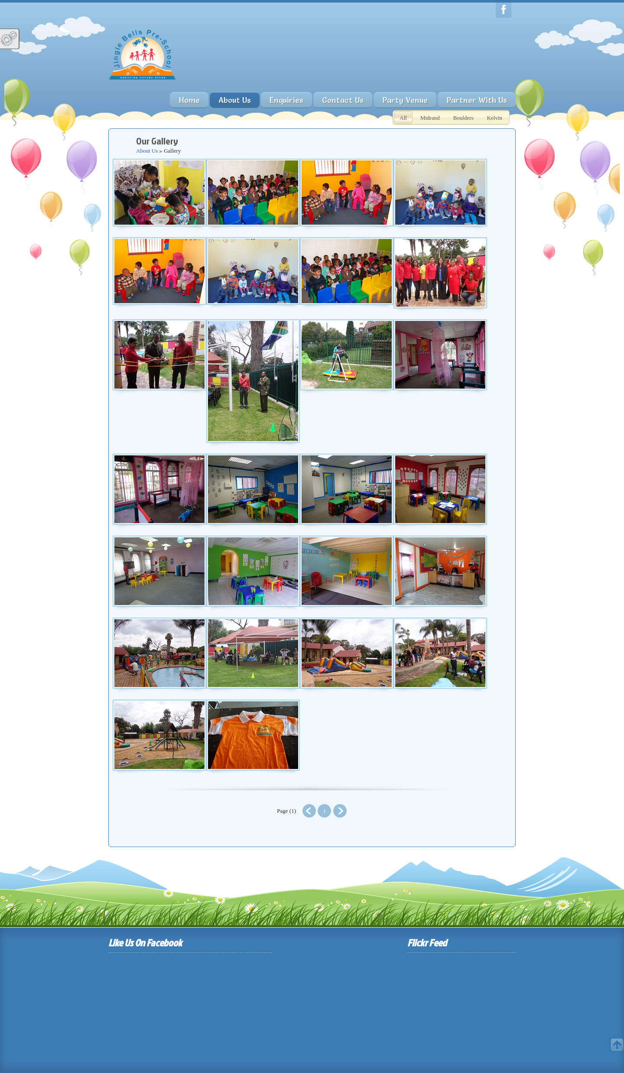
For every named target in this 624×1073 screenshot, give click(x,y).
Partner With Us (476, 100)
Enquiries (286, 100)
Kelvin (494, 117)
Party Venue (405, 100)
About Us (147, 150)
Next (340, 811)
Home (189, 100)
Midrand (430, 117)
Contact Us (343, 100)
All (403, 117)
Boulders (463, 117)
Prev (309, 811)
